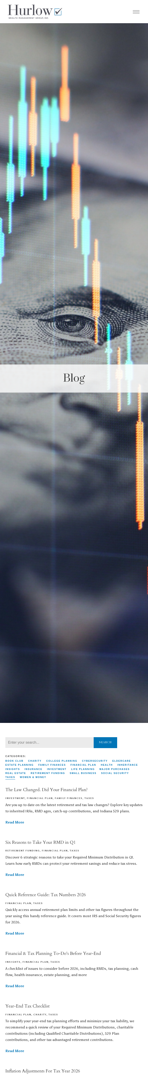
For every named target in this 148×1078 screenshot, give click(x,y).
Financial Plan (83, 765)
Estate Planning (19, 765)
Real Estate (15, 773)
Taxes (10, 777)
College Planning (61, 761)
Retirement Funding (48, 773)
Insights (12, 769)
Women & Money (33, 777)
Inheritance (127, 765)
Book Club (14, 761)
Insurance (33, 769)
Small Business (83, 773)
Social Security (115, 773)
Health (107, 765)
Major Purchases (114, 769)
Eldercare (121, 761)
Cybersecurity (95, 761)
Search (105, 742)
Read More (14, 822)
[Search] (49, 742)
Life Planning (83, 769)
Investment (56, 769)
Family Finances (52, 765)
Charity (35, 761)
